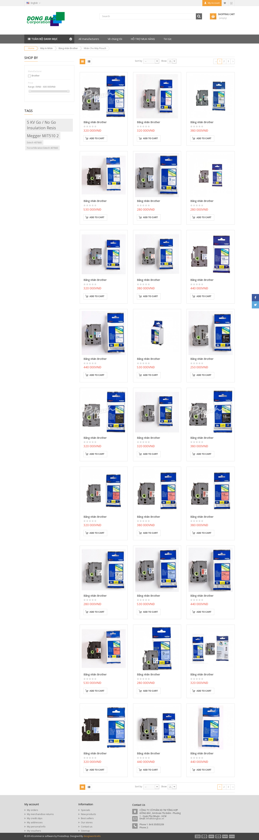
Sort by (138, 60)
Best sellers (87, 818)
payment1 (197, 836)
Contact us (86, 826)
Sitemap (85, 830)
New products (88, 814)
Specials (85, 810)
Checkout (231, 3)
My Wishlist (225, 3)
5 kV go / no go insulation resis (41, 125)
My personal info (36, 826)
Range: (31, 86)
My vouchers (33, 830)
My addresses (34, 822)
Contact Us (138, 805)
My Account (214, 3)
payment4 (218, 836)
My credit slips (34, 818)
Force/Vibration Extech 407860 (42, 147)
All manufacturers (89, 39)
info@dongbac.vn (155, 818)
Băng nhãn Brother (68, 48)
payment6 (231, 836)
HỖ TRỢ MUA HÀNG (143, 39)
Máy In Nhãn (46, 48)
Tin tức (167, 39)
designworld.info (92, 836)
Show (164, 60)
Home (31, 48)
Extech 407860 (34, 142)
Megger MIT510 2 (43, 135)
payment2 (204, 836)
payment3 (211, 836)
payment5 (225, 836)
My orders (32, 810)
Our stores (86, 822)
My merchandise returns (40, 814)
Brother (36, 75)
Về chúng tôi (115, 39)
